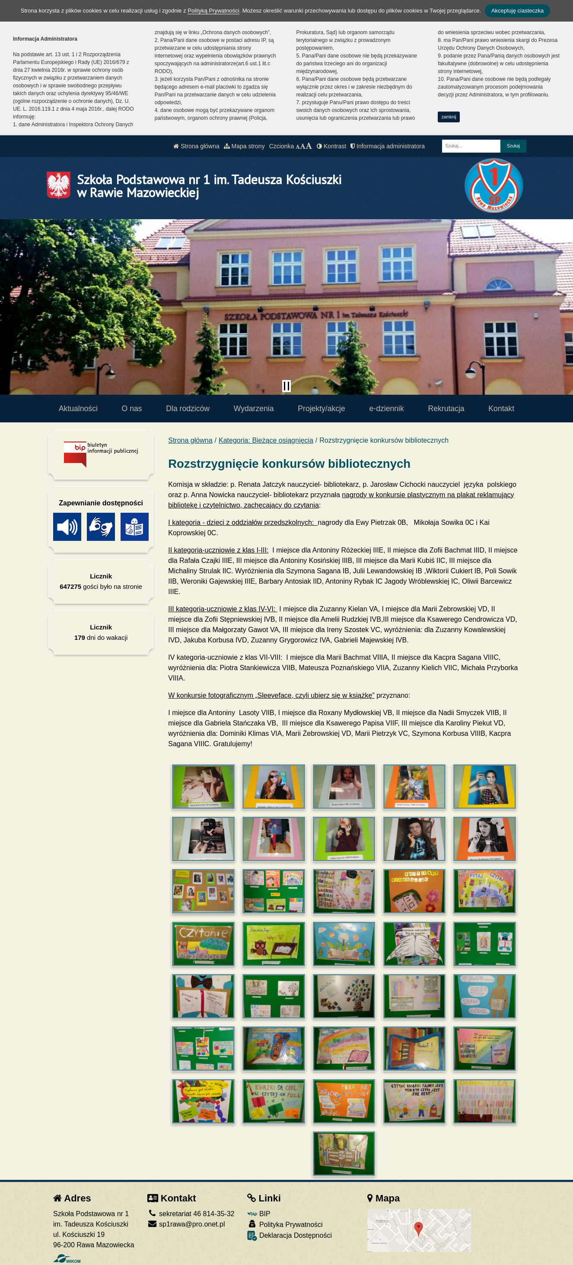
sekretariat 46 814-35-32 (191, 1213)
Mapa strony (244, 146)
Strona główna (196, 146)
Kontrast (331, 146)
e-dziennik (386, 408)
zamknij (449, 117)
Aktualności (78, 408)
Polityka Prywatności (284, 1224)
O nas (132, 408)
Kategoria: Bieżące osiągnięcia (266, 440)
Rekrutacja (446, 408)
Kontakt (501, 408)
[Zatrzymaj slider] (286, 386)
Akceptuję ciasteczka (517, 10)
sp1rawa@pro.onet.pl (186, 1224)
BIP (258, 1213)
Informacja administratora (387, 146)
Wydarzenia (254, 408)
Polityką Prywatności (213, 10)
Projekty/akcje (321, 408)
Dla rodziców (188, 408)
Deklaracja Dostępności (289, 1236)
